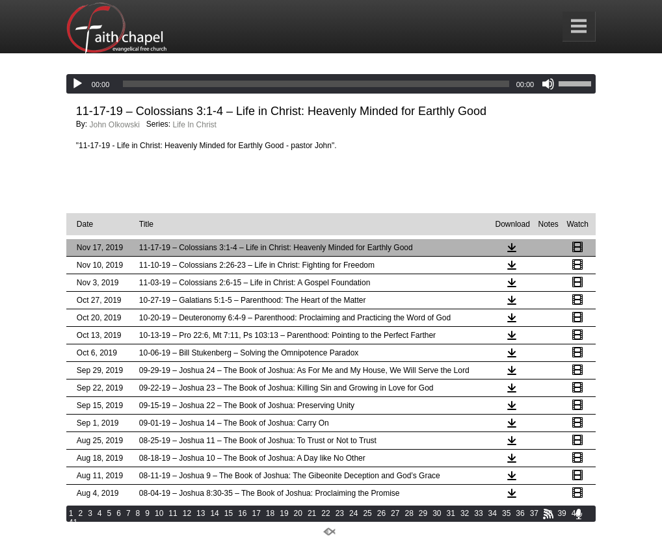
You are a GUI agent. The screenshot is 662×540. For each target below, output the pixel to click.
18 (270, 513)
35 (506, 513)
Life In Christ (195, 124)
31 (451, 513)
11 (172, 513)
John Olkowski (114, 124)
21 (312, 513)
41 (73, 522)
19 (284, 513)
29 (423, 513)
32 (464, 513)
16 (242, 513)
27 (395, 513)
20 (298, 513)
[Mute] (548, 83)
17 (256, 513)
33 (478, 513)
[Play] (77, 83)
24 (353, 513)
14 (214, 513)
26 (381, 513)
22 (325, 513)
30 (436, 513)
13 (200, 513)
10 (159, 513)
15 (228, 513)
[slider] (316, 84)
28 (408, 513)
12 (187, 513)
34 (492, 513)
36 (520, 513)
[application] (331, 84)
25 (367, 513)
